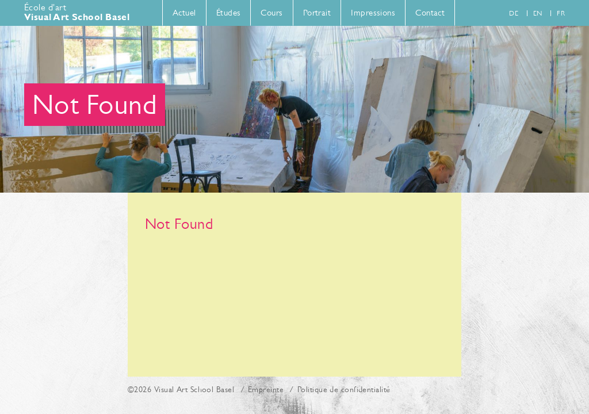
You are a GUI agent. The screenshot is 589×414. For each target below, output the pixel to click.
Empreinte (266, 389)
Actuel (184, 12)
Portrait (317, 12)
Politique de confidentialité (344, 389)
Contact (430, 12)
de (513, 13)
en (537, 13)
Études (228, 12)
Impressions (373, 12)
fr (561, 13)
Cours (271, 12)
